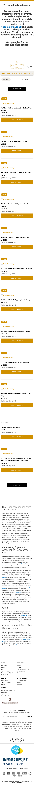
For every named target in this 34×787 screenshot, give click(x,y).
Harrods (19, 682)
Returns (3, 669)
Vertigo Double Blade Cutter (11, 427)
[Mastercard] (13, 774)
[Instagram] (17, 740)
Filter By (6, 79)
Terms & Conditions (6, 682)
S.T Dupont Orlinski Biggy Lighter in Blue (15, 362)
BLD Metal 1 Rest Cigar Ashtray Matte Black (16, 173)
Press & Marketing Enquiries (8, 690)
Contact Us (4, 665)
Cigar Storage (4, 694)
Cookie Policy (4, 680)
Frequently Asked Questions (8, 673)
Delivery (3, 667)
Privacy (3, 684)
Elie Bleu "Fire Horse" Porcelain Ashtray (15, 237)
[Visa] (20, 776)
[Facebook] (12, 740)
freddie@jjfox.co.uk (11, 26)
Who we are (19, 665)
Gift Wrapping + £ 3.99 (8, 115)
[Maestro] (18, 774)
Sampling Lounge (21, 671)
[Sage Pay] (24, 774)
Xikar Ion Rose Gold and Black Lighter (14, 141)
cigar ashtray (23, 615)
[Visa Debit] (14, 777)
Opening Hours (5, 671)
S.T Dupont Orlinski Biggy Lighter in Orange (16, 300)
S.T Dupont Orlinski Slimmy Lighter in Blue (15, 331)
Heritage (19, 667)
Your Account (4, 674)
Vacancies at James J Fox (23, 669)
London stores (20, 645)
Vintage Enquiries (5, 696)
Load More (17, 88)
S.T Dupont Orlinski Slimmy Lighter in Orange (16, 269)
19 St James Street (21, 680)
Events (18, 673)
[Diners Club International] (29, 774)
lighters (18, 592)
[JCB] (8, 774)
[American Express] (4, 774)
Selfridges (19, 684)
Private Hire (4, 692)
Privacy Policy (24, 768)
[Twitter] (22, 740)
